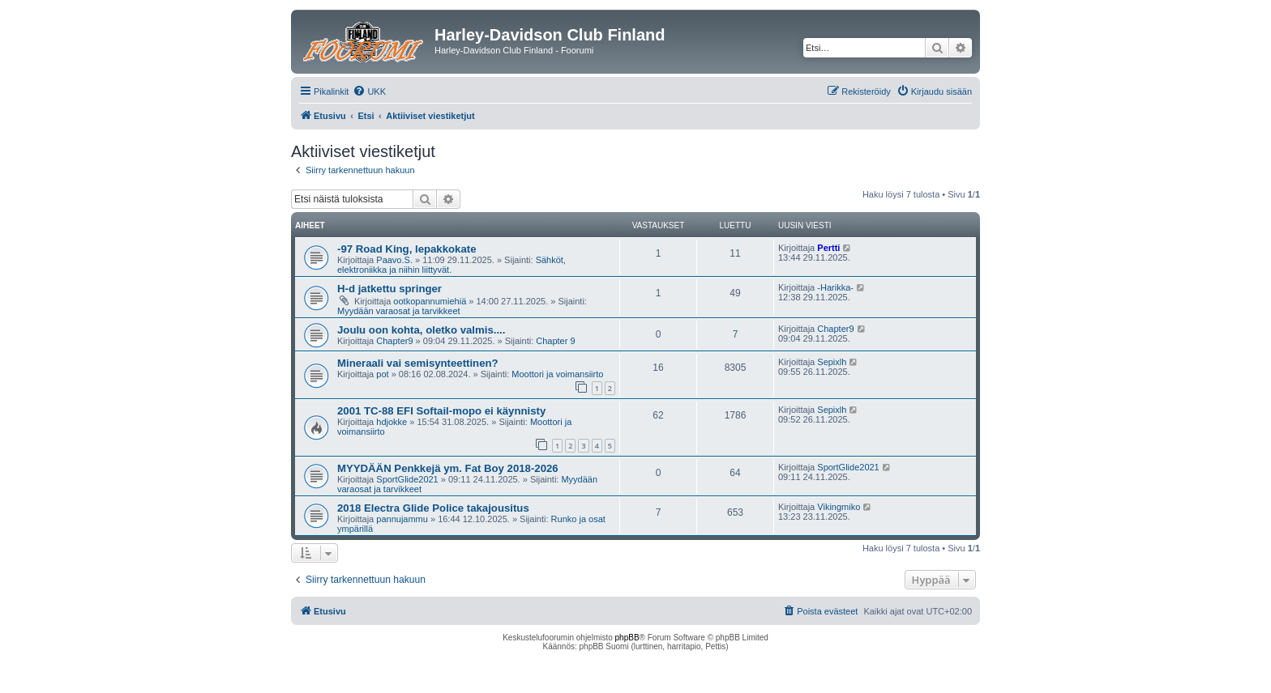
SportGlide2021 (407, 479)
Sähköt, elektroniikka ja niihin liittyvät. (451, 264)
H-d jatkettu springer (389, 289)
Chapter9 (394, 341)
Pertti (828, 248)
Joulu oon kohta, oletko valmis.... (421, 330)
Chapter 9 (555, 341)
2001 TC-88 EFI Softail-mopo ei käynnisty (441, 411)
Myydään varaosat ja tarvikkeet (398, 311)
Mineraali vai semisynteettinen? (418, 363)
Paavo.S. (394, 260)
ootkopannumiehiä (429, 301)
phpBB (627, 637)
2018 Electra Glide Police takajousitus (433, 508)
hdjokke (391, 422)
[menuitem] (369, 91)
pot (382, 374)
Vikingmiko (838, 507)
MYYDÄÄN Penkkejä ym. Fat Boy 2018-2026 (447, 468)
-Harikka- (835, 287)
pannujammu (402, 519)
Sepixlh (831, 362)
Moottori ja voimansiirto (557, 374)
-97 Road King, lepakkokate (407, 249)
